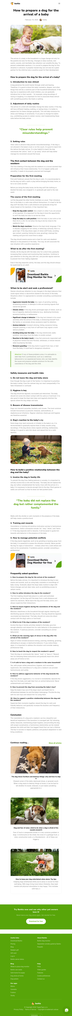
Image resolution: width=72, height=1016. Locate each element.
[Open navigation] (59, 3)
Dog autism (14, 979)
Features (40, 973)
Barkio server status (17, 959)
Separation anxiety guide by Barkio (49, 944)
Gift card (13, 953)
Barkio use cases (16, 970)
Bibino (13, 986)
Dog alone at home (17, 976)
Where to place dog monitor (20, 966)
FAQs (39, 966)
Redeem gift (15, 950)
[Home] (36, 1004)
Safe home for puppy (18, 973)
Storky (13, 995)
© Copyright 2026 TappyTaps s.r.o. (36, 1007)
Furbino (13, 992)
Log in (13, 956)
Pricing (13, 944)
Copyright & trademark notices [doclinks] (48, 1009)
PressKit (40, 947)
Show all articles (55, 743)
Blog (12, 947)
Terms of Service (30, 1009)
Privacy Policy (18, 1009)
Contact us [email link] (41, 979)
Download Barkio (16, 941)
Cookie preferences (43, 976)
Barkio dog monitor (43, 941)
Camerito (14, 989)
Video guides (41, 970)
